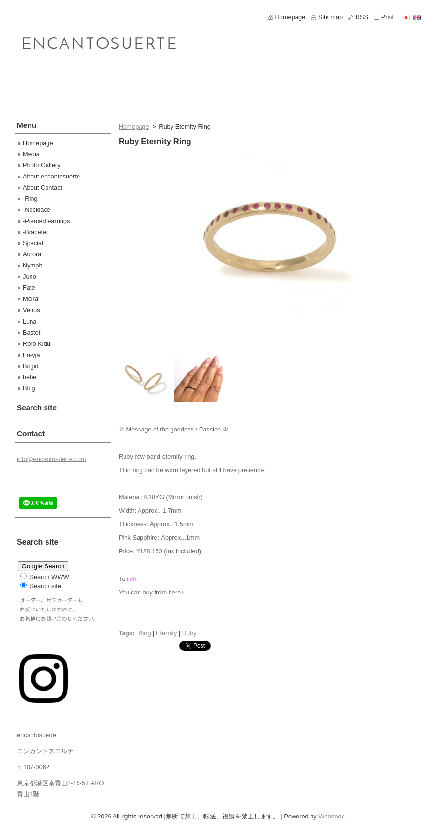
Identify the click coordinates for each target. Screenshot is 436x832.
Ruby (189, 633)
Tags (126, 633)
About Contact (42, 187)
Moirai (31, 298)
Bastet (31, 332)
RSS (362, 17)
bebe (29, 377)
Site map (330, 17)
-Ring (30, 198)
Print (387, 17)
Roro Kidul (37, 343)
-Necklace (36, 209)
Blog (29, 388)
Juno (29, 276)
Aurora (32, 254)
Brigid (31, 366)
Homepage (134, 126)
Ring (144, 633)
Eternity (166, 633)
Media (31, 154)
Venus (31, 309)
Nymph (33, 265)
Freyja (31, 354)
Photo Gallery (42, 165)
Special (33, 243)
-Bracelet (35, 232)
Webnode (331, 816)
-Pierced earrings (46, 220)
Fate (29, 287)
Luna (29, 321)
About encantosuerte (51, 176)
